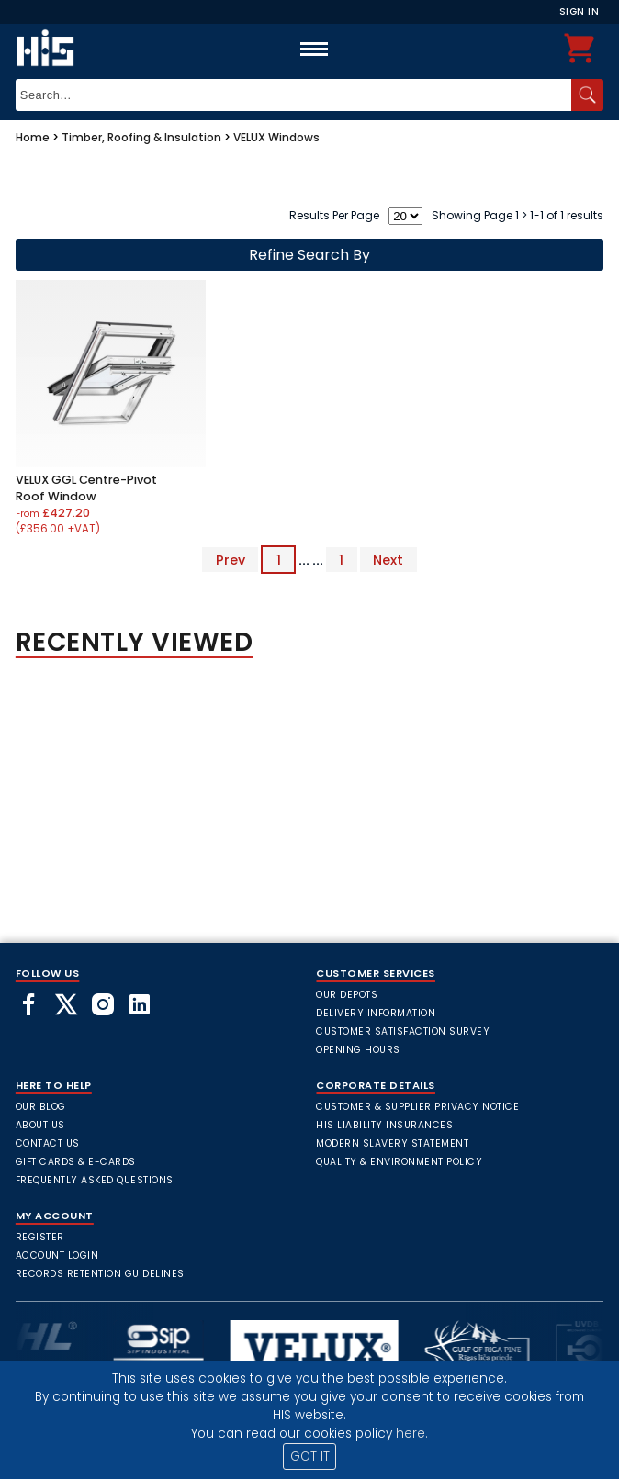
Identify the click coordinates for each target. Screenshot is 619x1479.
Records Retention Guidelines (100, 1274)
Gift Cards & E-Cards (76, 1162)
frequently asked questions (95, 1180)
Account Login (57, 1255)
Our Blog (41, 1107)
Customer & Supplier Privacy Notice (417, 1107)
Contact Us (48, 1143)
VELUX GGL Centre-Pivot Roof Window (86, 488)
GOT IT (310, 1456)
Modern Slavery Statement (392, 1143)
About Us (40, 1125)
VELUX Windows (276, 137)
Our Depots (346, 995)
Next (388, 560)
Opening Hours (358, 1050)
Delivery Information (375, 1013)
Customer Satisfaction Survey (403, 1031)
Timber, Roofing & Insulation (141, 137)
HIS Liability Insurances (384, 1125)
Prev (230, 560)
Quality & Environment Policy (399, 1162)
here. (412, 1433)
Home (33, 137)
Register (40, 1237)
